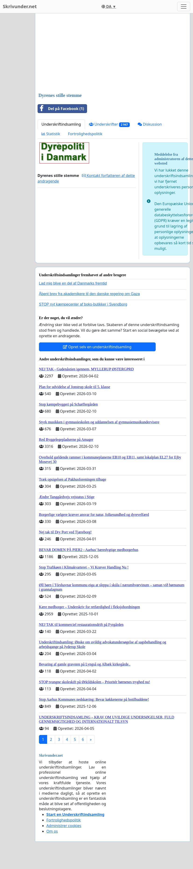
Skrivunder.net (20, 6)
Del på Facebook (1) (61, 108)
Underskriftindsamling (61, 124)
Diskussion (150, 124)
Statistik (51, 133)
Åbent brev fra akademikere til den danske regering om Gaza (89, 294)
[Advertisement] (107, 53)
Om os (52, 831)
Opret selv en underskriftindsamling (97, 346)
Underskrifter (109, 124)
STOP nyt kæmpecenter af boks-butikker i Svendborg (83, 304)
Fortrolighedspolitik (85, 133)
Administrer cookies (63, 825)
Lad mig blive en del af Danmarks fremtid (73, 283)
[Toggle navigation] (183, 6)
